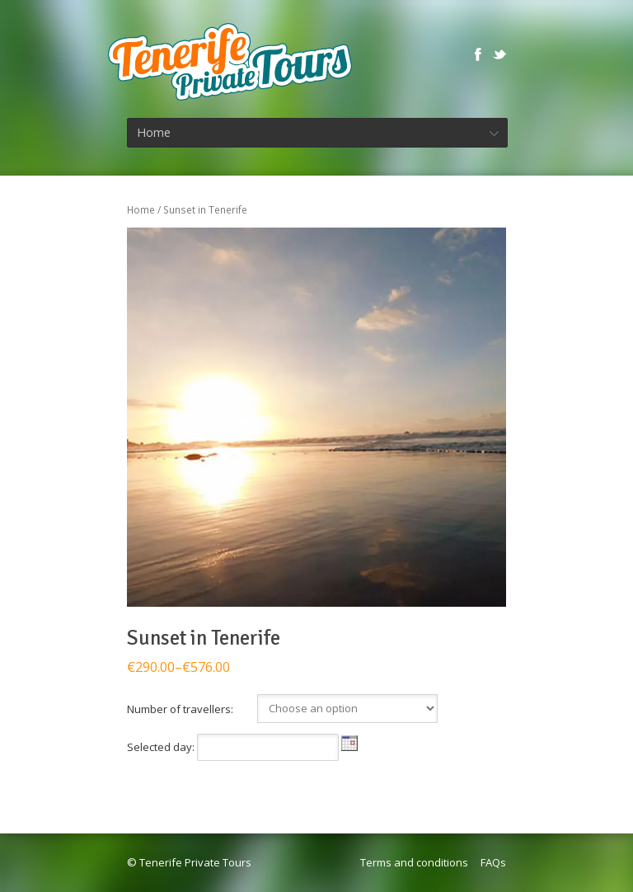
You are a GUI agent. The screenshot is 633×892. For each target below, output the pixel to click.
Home (141, 210)
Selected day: (162, 746)
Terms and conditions (414, 862)
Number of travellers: (180, 709)
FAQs (493, 862)
